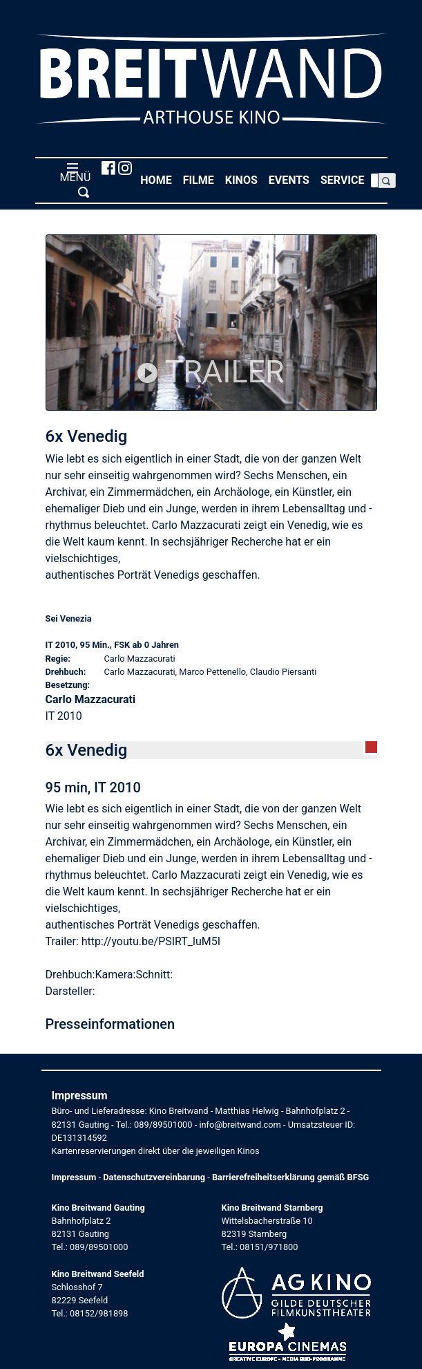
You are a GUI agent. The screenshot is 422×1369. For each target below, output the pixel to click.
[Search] (374, 180)
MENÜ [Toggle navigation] (73, 180)
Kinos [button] (244, 179)
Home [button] (158, 179)
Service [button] (345, 179)
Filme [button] (201, 179)
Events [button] (292, 179)
